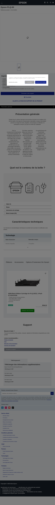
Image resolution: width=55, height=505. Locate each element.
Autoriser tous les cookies (40, 82)
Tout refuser (29, 82)
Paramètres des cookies (13, 82)
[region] (27, 80)
